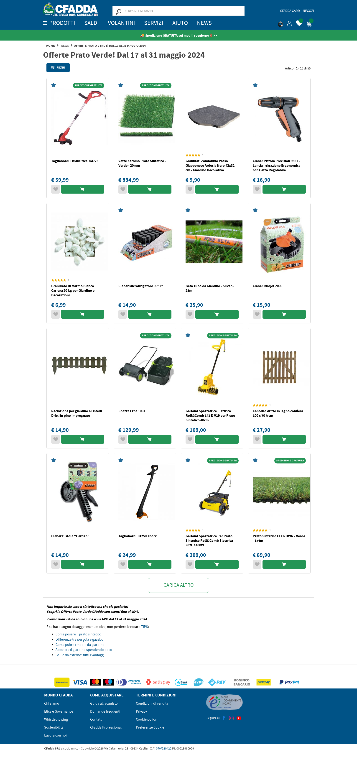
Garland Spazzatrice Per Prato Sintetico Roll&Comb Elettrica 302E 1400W (209, 541)
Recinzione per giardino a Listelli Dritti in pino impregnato (76, 413)
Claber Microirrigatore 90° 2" (140, 286)
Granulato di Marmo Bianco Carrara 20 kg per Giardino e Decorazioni (72, 290)
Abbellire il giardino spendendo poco (84, 649)
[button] (285, 22)
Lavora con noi (55, 735)
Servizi (153, 23)
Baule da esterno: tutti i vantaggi (80, 655)
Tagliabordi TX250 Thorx (137, 536)
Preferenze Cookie (150, 727)
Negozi (308, 10)
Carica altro (178, 585)
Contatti (96, 719)
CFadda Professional (106, 727)
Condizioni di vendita (152, 703)
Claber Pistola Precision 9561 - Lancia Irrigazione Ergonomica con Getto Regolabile (276, 165)
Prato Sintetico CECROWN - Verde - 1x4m (279, 538)
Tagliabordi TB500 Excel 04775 (74, 161)
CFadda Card (290, 10)
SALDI (91, 23)
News (204, 23)
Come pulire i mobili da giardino (80, 644)
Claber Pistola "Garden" (70, 536)
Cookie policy (146, 719)
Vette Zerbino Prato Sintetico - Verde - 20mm (142, 163)
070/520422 (163, 748)
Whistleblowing (56, 719)
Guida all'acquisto (104, 703)
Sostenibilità (54, 727)
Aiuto (180, 23)
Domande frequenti (105, 711)
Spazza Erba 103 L (132, 411)
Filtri (58, 67)
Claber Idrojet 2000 (267, 286)
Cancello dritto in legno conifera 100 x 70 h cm (278, 413)
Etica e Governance (58, 711)
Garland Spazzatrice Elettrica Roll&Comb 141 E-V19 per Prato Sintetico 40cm (210, 415)
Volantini (121, 23)
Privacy (141, 711)
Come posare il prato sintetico (78, 634)
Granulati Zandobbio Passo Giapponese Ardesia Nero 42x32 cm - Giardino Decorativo (210, 165)
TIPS (144, 626)
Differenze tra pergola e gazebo (79, 639)
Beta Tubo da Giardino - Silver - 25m (210, 288)
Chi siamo (51, 703)
